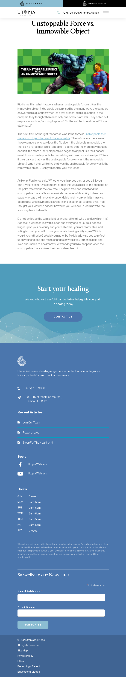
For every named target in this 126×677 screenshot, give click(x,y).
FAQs (20, 661)
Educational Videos (28, 671)
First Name (26, 607)
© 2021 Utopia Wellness (31, 639)
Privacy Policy (25, 655)
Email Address (30, 591)
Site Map (22, 650)
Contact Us (63, 316)
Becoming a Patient (28, 666)
